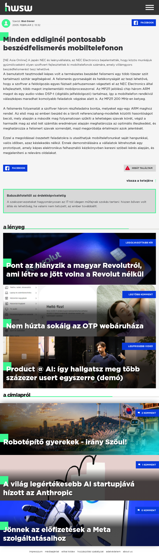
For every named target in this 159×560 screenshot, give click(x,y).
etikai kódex (68, 551)
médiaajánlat (52, 551)
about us (127, 551)
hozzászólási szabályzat (90, 551)
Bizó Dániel (27, 21)
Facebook (144, 23)
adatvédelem (113, 551)
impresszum (35, 551)
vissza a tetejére (139, 180)
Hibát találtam (139, 168)
